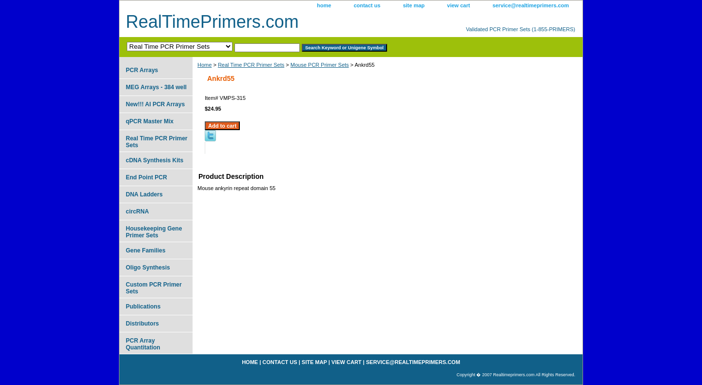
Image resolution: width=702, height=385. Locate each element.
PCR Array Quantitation (143, 344)
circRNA (137, 211)
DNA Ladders (144, 194)
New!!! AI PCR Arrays (155, 104)
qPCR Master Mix (150, 121)
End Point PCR (146, 177)
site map (414, 5)
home (324, 5)
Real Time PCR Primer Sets (251, 65)
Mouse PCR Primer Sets (320, 65)
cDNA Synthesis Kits (154, 160)
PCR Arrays (142, 70)
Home (204, 65)
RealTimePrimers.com (212, 22)
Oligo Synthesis (148, 267)
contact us (366, 5)
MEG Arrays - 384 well (156, 87)
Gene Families (145, 250)
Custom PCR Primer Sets (154, 288)
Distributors (142, 323)
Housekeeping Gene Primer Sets (154, 232)
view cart (458, 5)
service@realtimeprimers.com (530, 5)
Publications (143, 306)
